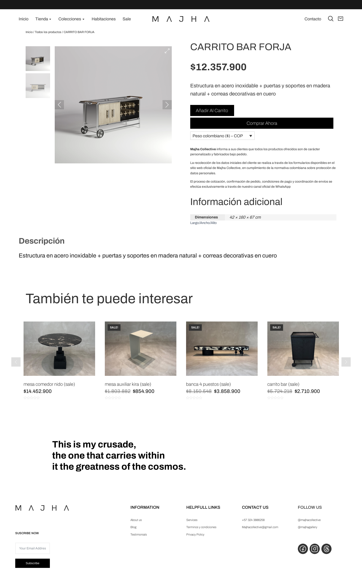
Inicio (29, 32)
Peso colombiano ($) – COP (218, 139)
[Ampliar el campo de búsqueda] (330, 18)
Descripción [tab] (42, 244)
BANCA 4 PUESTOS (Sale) (208, 387)
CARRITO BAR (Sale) (283, 387)
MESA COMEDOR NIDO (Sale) (49, 387)
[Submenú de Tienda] (50, 19)
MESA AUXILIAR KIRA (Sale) (128, 387)
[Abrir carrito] (340, 18)
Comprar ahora (262, 124)
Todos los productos (48, 32)
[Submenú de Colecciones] (83, 19)
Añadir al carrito (212, 111)
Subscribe (32, 568)
